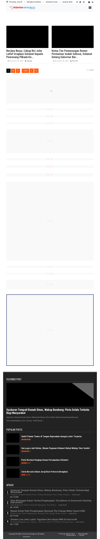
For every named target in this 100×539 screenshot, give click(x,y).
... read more (75, 495)
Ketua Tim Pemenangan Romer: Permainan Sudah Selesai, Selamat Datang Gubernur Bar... (72, 54)
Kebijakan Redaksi (34, 2)
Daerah (29, 61)
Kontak (81, 535)
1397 (25, 71)
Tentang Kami (71, 535)
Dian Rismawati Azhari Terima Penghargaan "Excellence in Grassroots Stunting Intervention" (50, 502)
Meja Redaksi (83, 534)
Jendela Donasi (52, 2)
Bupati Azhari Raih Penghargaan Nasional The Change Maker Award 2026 (48, 511)
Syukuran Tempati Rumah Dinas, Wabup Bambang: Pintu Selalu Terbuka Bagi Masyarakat (47, 411)
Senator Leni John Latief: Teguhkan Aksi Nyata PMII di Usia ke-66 (44, 519)
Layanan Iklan (67, 2)
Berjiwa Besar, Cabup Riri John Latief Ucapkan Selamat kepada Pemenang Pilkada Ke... (24, 54)
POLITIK (75, 61)
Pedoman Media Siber (67, 534)
